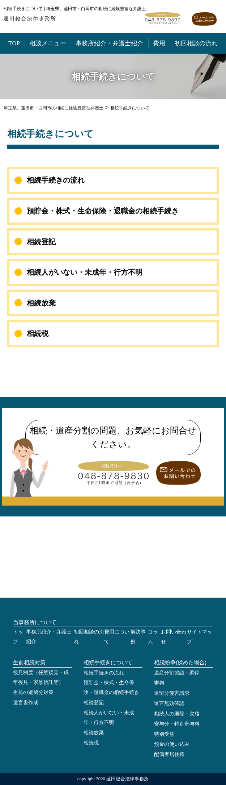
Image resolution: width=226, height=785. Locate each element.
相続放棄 (41, 303)
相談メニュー (47, 43)
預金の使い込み (171, 744)
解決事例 (138, 636)
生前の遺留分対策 (33, 692)
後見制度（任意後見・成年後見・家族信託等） (41, 677)
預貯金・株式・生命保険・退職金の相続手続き (103, 211)
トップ (18, 636)
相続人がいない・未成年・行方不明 (84, 272)
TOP (14, 43)
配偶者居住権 (169, 754)
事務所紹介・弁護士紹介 (109, 43)
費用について (116, 636)
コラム (153, 636)
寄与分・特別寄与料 (177, 724)
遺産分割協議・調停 (177, 673)
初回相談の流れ (196, 43)
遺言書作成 (25, 702)
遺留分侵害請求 (171, 693)
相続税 (37, 333)
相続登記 (41, 242)
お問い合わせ (173, 636)
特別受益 (164, 734)
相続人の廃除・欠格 (177, 714)
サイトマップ (199, 636)
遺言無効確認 (169, 703)
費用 (159, 43)
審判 (159, 683)
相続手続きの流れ (56, 180)
